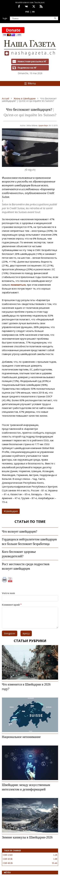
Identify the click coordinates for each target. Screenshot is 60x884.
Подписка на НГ (27, 67)
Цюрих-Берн (43, 125)
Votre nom (8, 593)
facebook (19, 6)
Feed (41, 6)
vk (26, 6)
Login (5, 18)
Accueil (5, 98)
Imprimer (4, 579)
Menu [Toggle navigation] (30, 83)
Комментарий (11, 605)
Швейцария (11, 511)
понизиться (18, 284)
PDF (10, 579)
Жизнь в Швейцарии (25, 98)
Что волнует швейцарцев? (19, 531)
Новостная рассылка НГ (32, 61)
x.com (33, 6)
